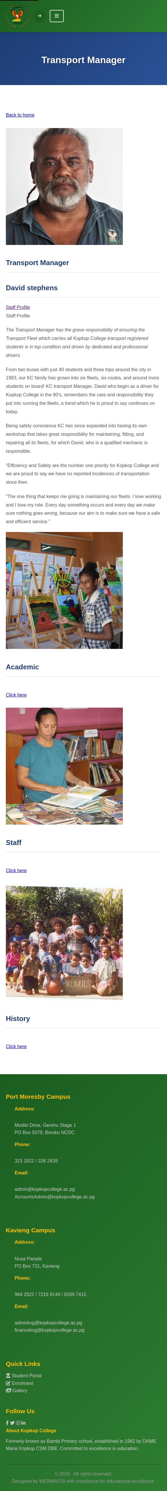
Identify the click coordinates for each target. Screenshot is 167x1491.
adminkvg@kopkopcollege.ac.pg (48, 1322)
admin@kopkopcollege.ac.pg (45, 1189)
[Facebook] (8, 1423)
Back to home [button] (20, 115)
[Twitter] (13, 1423)
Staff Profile (18, 307)
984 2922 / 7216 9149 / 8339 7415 (50, 1294)
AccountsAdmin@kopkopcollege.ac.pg (54, 1196)
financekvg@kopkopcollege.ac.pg (50, 1330)
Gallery (16, 1390)
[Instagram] (18, 1423)
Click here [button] (16, 694)
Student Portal (24, 1375)
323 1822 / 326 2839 (36, 1160)
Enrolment (19, 1383)
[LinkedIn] (23, 1423)
